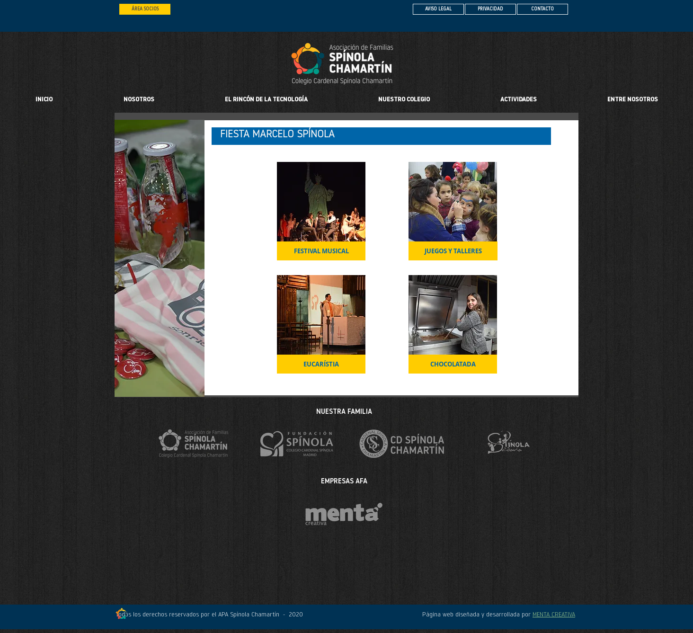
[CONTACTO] (542, 9)
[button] (404, 99)
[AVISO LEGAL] (438, 9)
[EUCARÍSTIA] (321, 364)
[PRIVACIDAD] (490, 9)
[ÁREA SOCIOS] (144, 9)
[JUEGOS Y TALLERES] (453, 250)
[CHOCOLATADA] (453, 364)
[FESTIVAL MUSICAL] (321, 250)
